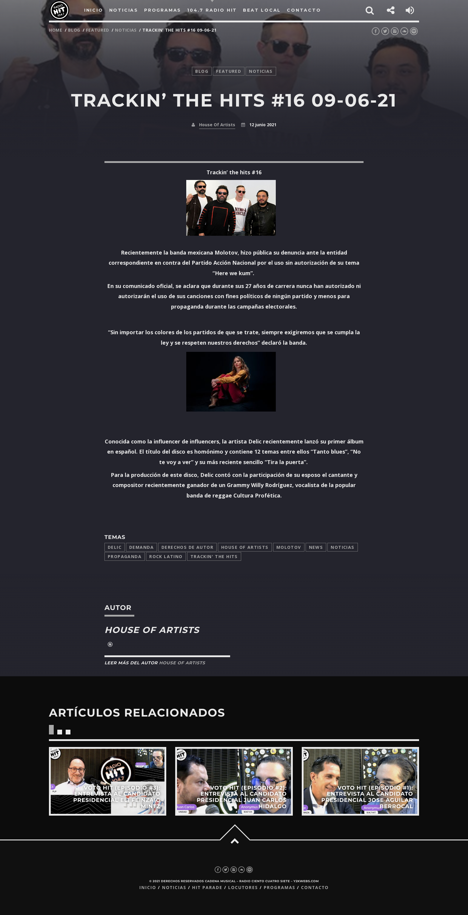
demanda (141, 547)
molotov (288, 547)
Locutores (243, 888)
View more (107, 781)
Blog (74, 30)
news (316, 547)
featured (97, 30)
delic (114, 547)
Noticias (342, 547)
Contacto (315, 888)
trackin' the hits (214, 556)
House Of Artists (217, 124)
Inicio (147, 888)
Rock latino (166, 556)
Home (55, 30)
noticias (126, 30)
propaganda (124, 556)
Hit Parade (207, 888)
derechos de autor (187, 547)
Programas (279, 888)
